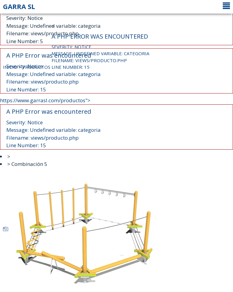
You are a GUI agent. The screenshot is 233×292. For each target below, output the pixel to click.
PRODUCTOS (36, 67)
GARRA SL (19, 6)
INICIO (10, 67)
